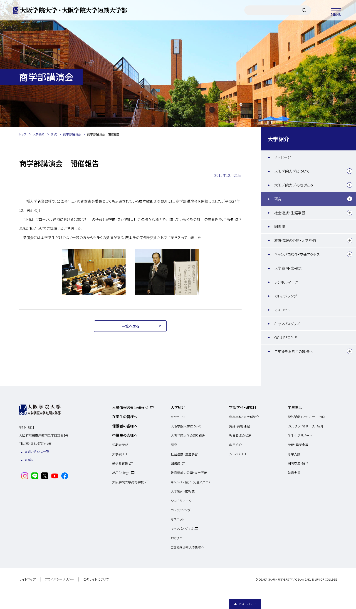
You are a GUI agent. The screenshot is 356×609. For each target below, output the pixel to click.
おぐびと (176, 538)
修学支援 (294, 454)
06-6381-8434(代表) (39, 443)
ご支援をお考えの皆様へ (293, 351)
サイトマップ (27, 579)
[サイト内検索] (304, 10)
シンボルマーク (286, 282)
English (30, 459)
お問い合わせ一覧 (37, 451)
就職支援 (294, 472)
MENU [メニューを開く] (336, 10)
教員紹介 (235, 444)
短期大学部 (120, 444)
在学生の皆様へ (124, 416)
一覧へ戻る (130, 326)
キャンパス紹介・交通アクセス (297, 254)
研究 (278, 199)
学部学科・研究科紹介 (244, 416)
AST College (120, 472)
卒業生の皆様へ (124, 435)
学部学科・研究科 (242, 407)
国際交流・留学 (298, 463)
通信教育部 (120, 463)
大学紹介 (278, 139)
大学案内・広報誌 (288, 268)
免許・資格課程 (239, 426)
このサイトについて (96, 579)
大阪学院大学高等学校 (128, 482)
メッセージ (282, 157)
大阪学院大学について (292, 171)
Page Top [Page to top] (247, 604)
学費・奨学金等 (298, 444)
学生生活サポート (300, 435)
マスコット (282, 309)
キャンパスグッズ (287, 323)
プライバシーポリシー (59, 579)
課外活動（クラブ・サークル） (306, 416)
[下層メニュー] (349, 171)
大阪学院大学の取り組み (293, 185)
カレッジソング (285, 296)
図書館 (279, 226)
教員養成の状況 (240, 435)
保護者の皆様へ (124, 426)
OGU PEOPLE (285, 337)
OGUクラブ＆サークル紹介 (306, 426)
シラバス (235, 454)
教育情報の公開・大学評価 (295, 240)
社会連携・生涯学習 (289, 212)
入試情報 (130, 407)
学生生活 (295, 407)
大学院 (117, 454)
